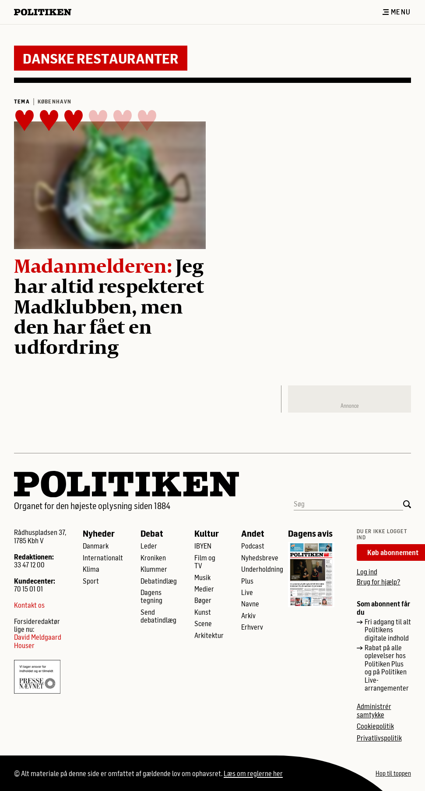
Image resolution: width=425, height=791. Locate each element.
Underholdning (262, 569)
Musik (202, 577)
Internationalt (103, 558)
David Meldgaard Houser (37, 641)
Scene (203, 623)
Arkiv (248, 616)
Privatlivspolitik (379, 738)
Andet (252, 533)
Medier (204, 589)
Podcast (252, 546)
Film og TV (204, 562)
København (55, 101)
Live (247, 592)
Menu (396, 12)
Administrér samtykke (374, 710)
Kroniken (153, 558)
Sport (91, 581)
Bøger (202, 600)
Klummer (153, 569)
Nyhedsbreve (259, 558)
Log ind (367, 571)
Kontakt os (29, 605)
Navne (250, 604)
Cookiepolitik (375, 726)
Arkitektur (209, 635)
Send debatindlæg (158, 616)
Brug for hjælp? (378, 581)
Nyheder (99, 533)
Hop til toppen (393, 773)
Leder (148, 546)
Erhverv (252, 627)
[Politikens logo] (46, 12)
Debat (151, 533)
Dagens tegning (151, 596)
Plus (247, 581)
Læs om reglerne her (253, 773)
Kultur (206, 533)
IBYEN (202, 546)
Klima (91, 569)
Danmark (96, 546)
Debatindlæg (158, 581)
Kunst (202, 612)
